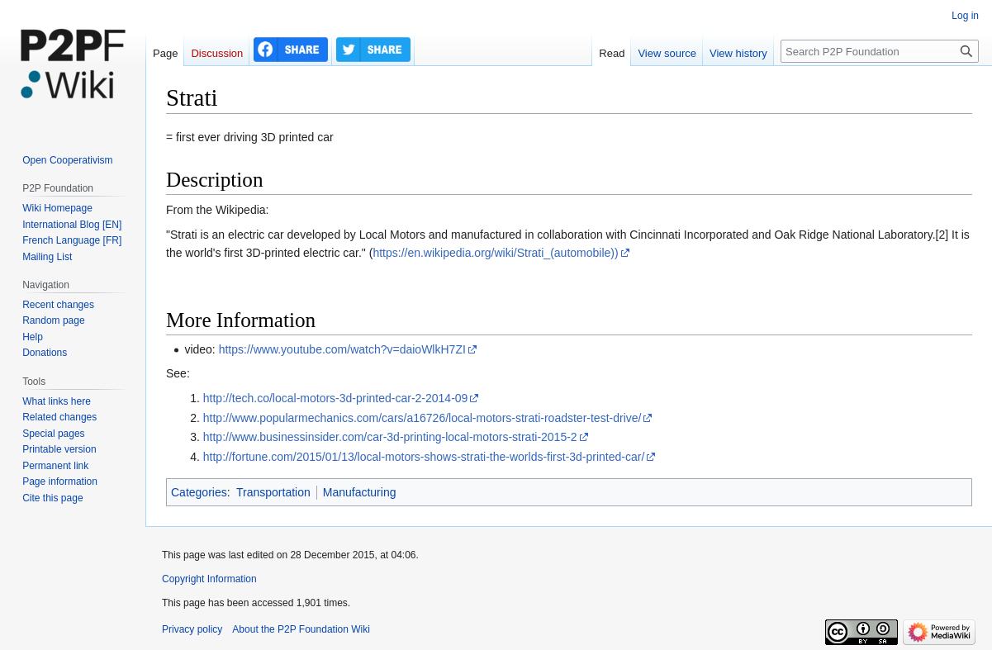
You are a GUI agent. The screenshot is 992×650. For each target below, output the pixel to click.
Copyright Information (209, 579)
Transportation (273, 492)
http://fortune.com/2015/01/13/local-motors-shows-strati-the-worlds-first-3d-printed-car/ (424, 456)
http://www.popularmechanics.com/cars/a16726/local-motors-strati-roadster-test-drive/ (422, 418)
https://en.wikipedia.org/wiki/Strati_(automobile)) (495, 252)
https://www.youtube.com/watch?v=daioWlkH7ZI (342, 349)
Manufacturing (359, 492)
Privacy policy (192, 629)
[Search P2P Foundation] (880, 51)
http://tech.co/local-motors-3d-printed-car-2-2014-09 (335, 398)
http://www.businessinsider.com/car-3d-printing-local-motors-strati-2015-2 (390, 437)
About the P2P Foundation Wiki (301, 629)
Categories (199, 492)
